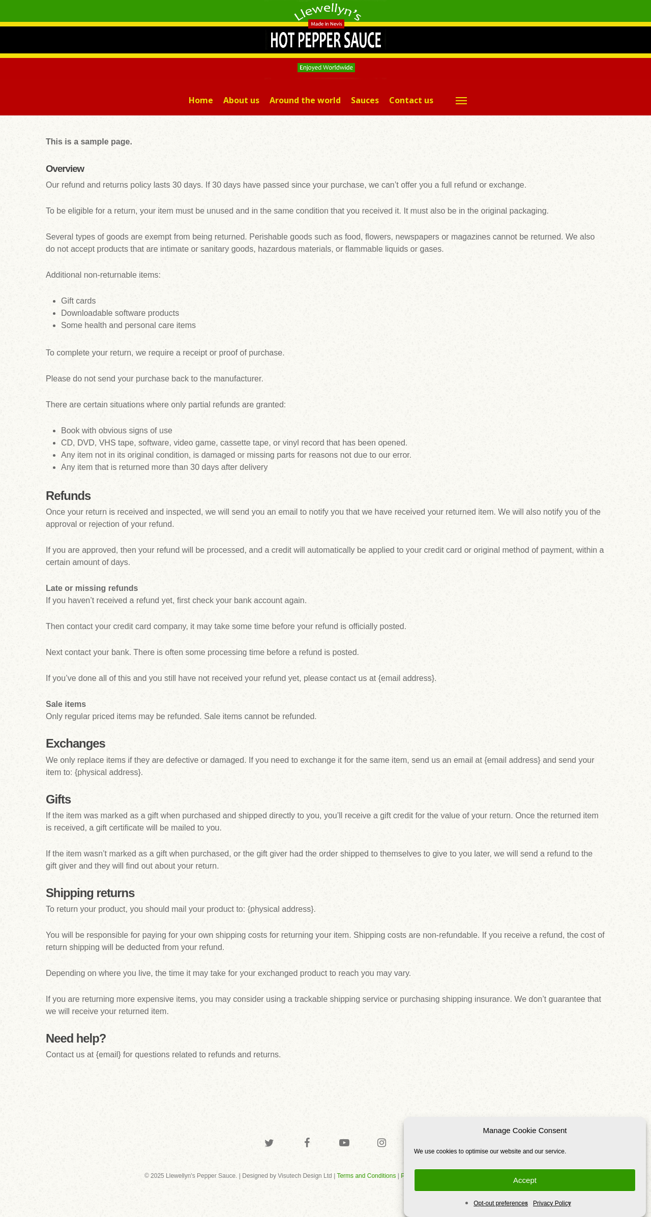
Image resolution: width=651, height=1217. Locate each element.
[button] (462, 100)
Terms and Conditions (366, 1175)
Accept (525, 1180)
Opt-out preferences (501, 1203)
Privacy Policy (552, 1203)
